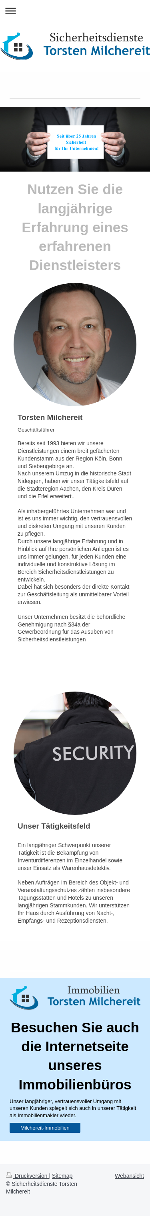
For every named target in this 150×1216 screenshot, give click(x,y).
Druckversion (27, 1176)
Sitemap (62, 1176)
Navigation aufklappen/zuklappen (75, 10)
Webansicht (129, 1176)
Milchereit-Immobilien (45, 1128)
